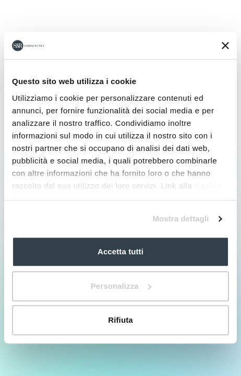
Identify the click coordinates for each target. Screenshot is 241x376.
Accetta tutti (120, 252)
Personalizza (121, 285)
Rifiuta (120, 320)
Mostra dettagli (180, 218)
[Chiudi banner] (225, 45)
